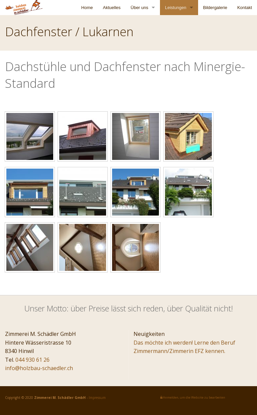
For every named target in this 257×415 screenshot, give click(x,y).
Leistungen (175, 7)
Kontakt (244, 7)
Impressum (97, 397)
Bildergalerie (215, 7)
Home (87, 7)
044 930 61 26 (32, 359)
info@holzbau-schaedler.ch (39, 368)
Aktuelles (112, 7)
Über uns (139, 7)
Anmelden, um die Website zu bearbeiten (192, 397)
